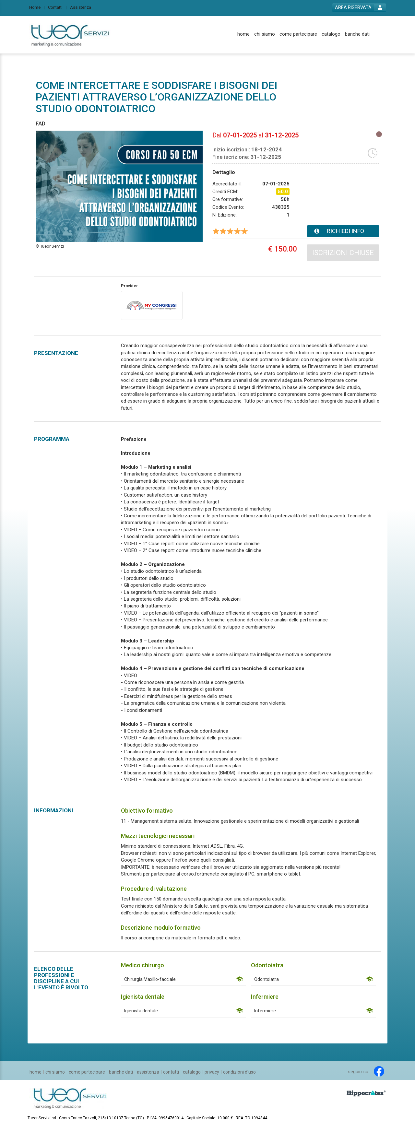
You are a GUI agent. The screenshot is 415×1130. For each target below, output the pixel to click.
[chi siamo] (264, 34)
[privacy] (212, 1072)
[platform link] (70, 34)
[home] (243, 34)
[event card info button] (343, 231)
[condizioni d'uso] (239, 1072)
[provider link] (152, 305)
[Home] (37, 7)
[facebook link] (379, 1071)
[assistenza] (148, 1072)
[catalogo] (331, 34)
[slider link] (366, 1093)
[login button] (359, 7)
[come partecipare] (298, 34)
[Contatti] (57, 7)
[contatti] (171, 1072)
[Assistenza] (82, 7)
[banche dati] (357, 34)
